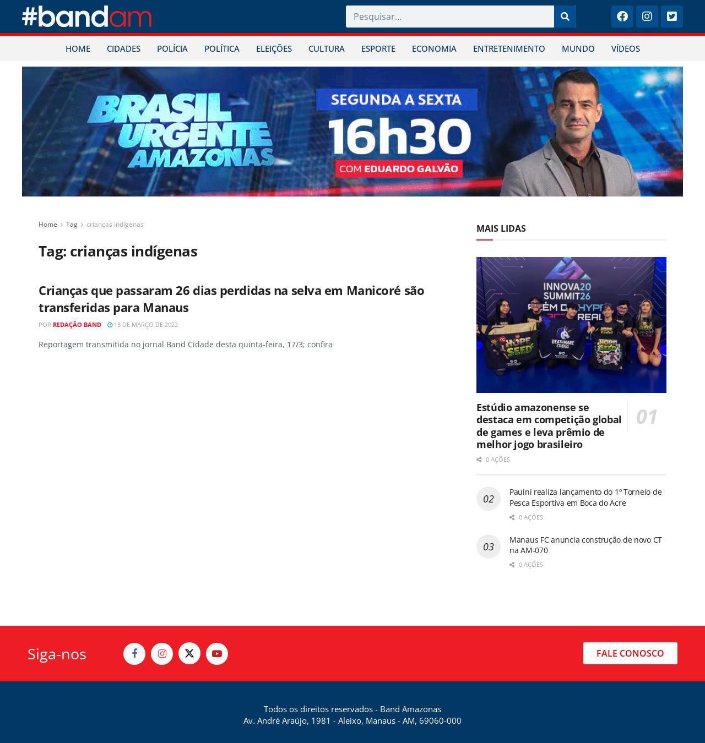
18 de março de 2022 (142, 324)
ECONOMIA (434, 48)
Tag (72, 224)
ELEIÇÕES (274, 48)
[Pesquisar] (565, 17)
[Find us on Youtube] (217, 654)
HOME (78, 48)
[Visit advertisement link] (352, 131)
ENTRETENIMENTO (509, 48)
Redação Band (77, 324)
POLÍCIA (172, 48)
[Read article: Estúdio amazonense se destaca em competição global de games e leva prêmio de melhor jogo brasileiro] (571, 325)
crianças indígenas (115, 224)
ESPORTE (378, 48)
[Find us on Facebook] (134, 654)
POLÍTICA (222, 48)
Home (48, 224)
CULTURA (326, 48)
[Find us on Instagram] (162, 654)
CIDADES (123, 48)
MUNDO (578, 48)
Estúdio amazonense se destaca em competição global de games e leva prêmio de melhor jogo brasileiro (549, 426)
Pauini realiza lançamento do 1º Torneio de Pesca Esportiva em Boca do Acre (585, 497)
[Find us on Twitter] (189, 653)
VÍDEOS (625, 48)
